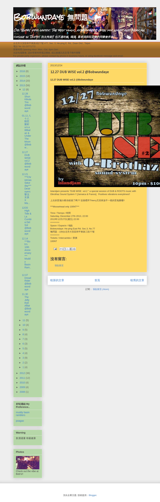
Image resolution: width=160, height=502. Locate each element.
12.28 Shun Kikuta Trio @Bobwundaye (26, 102)
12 (24, 89)
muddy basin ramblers (23, 414)
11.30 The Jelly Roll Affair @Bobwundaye (26, 304)
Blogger (92, 495)
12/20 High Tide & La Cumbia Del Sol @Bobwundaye (26, 220)
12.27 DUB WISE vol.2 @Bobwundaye (26, 161)
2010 (23, 382)
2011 (23, 378)
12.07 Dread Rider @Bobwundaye (26, 282)
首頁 (97, 280)
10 (24, 325)
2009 (23, 387)
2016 (23, 71)
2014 (23, 80)
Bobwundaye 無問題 (50, 17)
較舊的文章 (137, 280)
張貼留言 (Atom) (101, 289)
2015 (23, 76)
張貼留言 (59, 265)
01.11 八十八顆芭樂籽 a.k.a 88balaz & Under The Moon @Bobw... (26, 131)
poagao (20, 420)
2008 (23, 391)
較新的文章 (57, 280)
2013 (23, 85)
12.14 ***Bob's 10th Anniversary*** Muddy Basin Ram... (26, 254)
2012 (23, 373)
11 (24, 320)
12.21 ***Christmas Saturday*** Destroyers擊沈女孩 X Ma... (26, 188)
